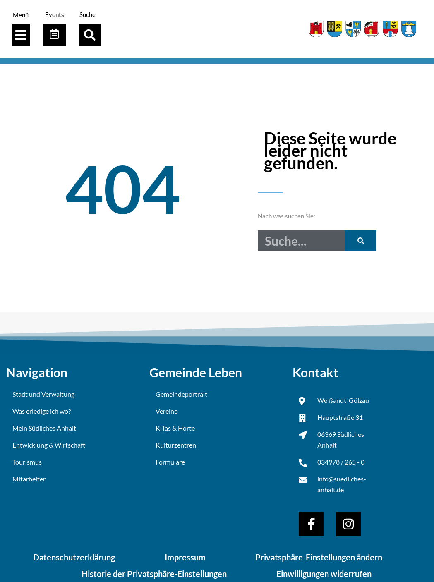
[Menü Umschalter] (20, 35)
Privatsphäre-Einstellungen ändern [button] (318, 557)
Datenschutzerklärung (74, 557)
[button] (90, 35)
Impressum (185, 557)
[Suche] (360, 240)
